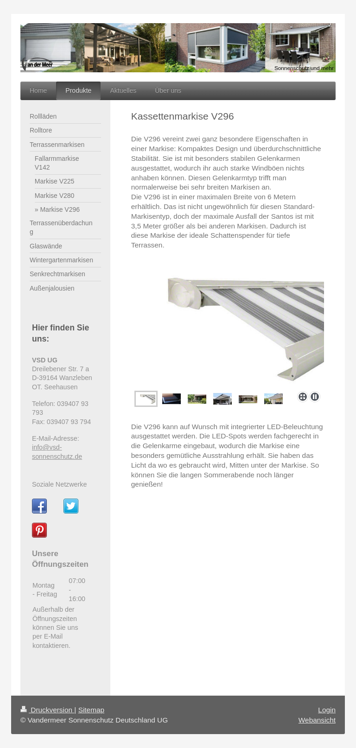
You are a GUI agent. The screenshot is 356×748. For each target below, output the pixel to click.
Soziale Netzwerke (59, 484)
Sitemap (91, 710)
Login (327, 710)
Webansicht (317, 720)
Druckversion (47, 710)
